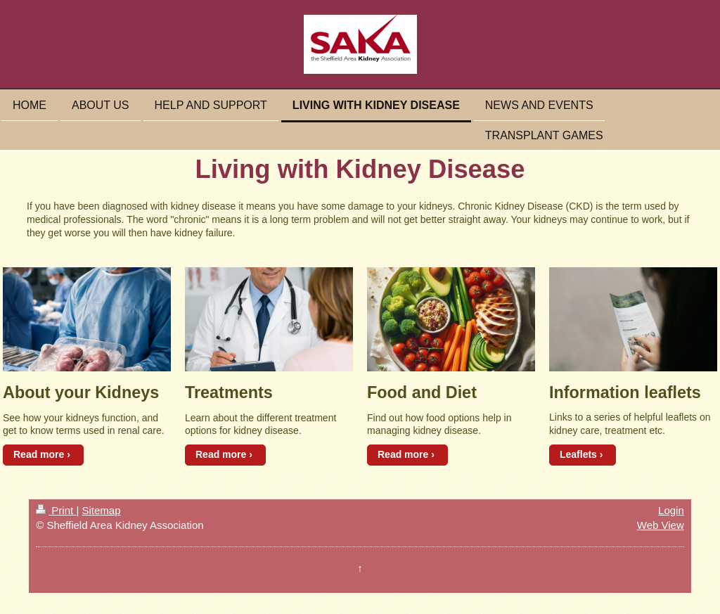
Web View (660, 525)
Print (56, 510)
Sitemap (101, 510)
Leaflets (578, 454)
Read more (38, 454)
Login (671, 510)
